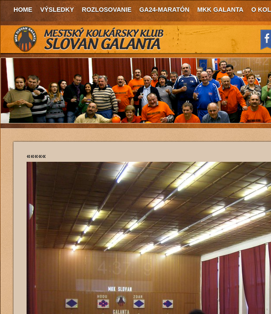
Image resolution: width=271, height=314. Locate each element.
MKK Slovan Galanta (89, 39)
